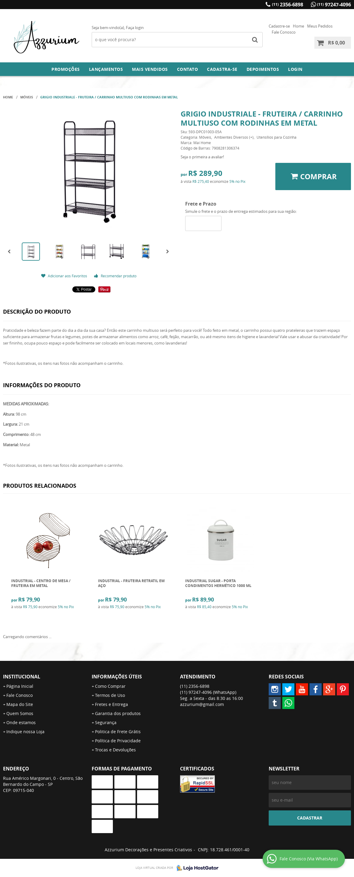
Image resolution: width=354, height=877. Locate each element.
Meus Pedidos (320, 26)
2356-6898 (287, 4)
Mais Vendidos (150, 69)
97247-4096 (334, 4)
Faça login (135, 27)
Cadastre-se (279, 26)
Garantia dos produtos (118, 713)
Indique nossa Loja (25, 731)
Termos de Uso (110, 695)
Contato (187, 69)
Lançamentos (106, 69)
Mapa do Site (19, 704)
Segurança (105, 722)
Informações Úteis (117, 676)
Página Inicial (19, 686)
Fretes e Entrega (111, 704)
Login (295, 69)
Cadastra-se (222, 69)
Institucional (21, 676)
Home (298, 26)
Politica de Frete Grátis (118, 731)
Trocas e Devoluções (115, 750)
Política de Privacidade (118, 740)
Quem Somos (19, 713)
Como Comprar (110, 686)
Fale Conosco (284, 32)
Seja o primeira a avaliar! (202, 157)
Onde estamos (21, 722)
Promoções (65, 69)
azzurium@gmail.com (202, 704)
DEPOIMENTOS (263, 69)
